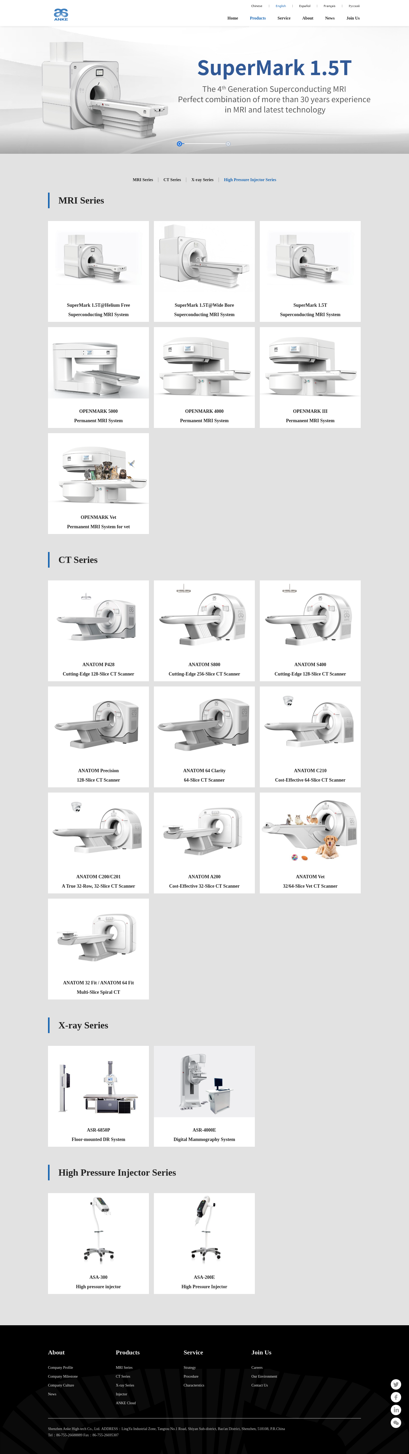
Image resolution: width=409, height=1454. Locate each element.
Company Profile (60, 1368)
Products (258, 18)
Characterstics (194, 1385)
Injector (121, 1394)
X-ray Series (125, 1385)
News (329, 18)
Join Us (353, 18)
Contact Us (259, 1385)
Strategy (190, 1368)
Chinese (256, 6)
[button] (201, 143)
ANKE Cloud (126, 1403)
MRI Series (124, 1368)
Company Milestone (63, 1376)
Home (232, 18)
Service (284, 18)
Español (304, 6)
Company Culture (61, 1385)
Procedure (191, 1376)
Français (329, 6)
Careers (257, 1368)
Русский (354, 6)
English (281, 6)
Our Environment (264, 1376)
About (308, 18)
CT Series (123, 1376)
